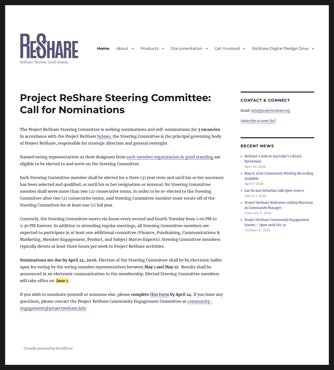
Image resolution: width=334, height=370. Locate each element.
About (122, 48)
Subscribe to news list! (258, 121)
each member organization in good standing (170, 156)
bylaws (103, 136)
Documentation (187, 48)
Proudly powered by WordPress (48, 348)
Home (103, 48)
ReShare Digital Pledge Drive (280, 48)
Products (150, 48)
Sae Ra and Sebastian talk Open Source (274, 191)
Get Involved (227, 48)
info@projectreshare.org (270, 111)
